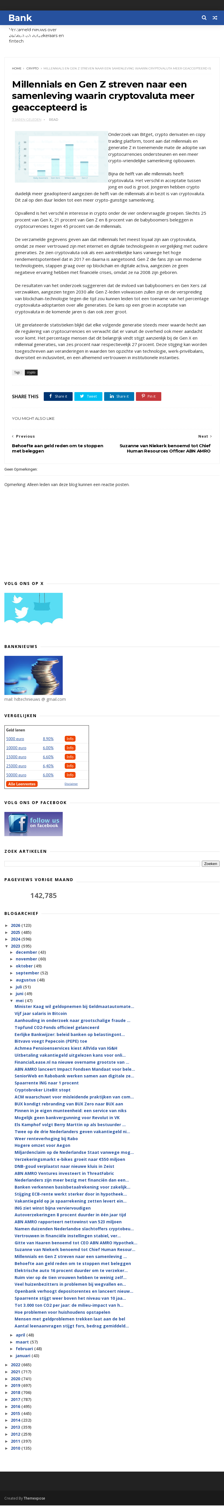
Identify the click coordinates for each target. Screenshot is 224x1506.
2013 (16, 1428)
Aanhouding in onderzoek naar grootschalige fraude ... (72, 1021)
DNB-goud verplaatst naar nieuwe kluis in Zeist (64, 1167)
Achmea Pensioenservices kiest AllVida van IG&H (66, 1049)
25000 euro (16, 766)
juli (19, 987)
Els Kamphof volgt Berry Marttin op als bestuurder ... (70, 1125)
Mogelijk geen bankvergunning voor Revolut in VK (67, 1118)
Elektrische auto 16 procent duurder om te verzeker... (71, 1271)
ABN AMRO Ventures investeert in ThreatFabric (64, 1174)
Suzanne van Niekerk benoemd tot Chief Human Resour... (75, 1250)
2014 (16, 1421)
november (27, 959)
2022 (16, 1365)
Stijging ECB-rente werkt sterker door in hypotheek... (71, 1195)
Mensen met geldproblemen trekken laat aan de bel (70, 1319)
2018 (16, 1393)
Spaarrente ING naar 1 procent (47, 1083)
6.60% (48, 757)
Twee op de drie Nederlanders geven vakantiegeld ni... (72, 1132)
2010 (16, 1448)
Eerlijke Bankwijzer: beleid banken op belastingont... (70, 1035)
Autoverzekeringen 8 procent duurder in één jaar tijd (70, 1215)
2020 (16, 1379)
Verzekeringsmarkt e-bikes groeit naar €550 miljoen (70, 1160)
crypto (32, 69)
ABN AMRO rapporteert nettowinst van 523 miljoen (68, 1222)
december (27, 952)
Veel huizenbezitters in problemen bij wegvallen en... (70, 1285)
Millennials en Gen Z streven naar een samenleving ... (71, 1257)
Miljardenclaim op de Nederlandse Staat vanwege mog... (74, 1153)
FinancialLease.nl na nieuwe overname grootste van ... (72, 1063)
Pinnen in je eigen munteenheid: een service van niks (71, 1111)
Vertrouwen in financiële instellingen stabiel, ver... (68, 1236)
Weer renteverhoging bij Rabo (46, 1139)
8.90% (48, 739)
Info (70, 739)
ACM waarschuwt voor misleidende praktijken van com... (74, 1097)
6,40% (48, 766)
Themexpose (34, 1498)
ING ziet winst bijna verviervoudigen (53, 1208)
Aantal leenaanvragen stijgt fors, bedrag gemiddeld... (72, 1326)
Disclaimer (71, 784)
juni (20, 994)
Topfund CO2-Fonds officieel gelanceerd (57, 1028)
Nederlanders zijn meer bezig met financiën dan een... (72, 1181)
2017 (16, 1400)
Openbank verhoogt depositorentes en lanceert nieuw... (74, 1292)
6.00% (48, 748)
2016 (16, 1407)
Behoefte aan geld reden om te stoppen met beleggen (73, 1264)
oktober (25, 966)
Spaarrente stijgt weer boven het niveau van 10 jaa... (70, 1299)
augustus (26, 980)
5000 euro (15, 739)
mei (20, 1001)
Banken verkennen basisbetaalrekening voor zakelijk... (72, 1188)
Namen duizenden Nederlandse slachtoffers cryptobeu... (74, 1229)
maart (23, 1342)
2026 (16, 926)
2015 (16, 1414)
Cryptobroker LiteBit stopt (43, 1090)
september (28, 973)
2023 (16, 947)
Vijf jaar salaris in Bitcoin (41, 1014)
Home (17, 69)
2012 (16, 1435)
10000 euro (16, 748)
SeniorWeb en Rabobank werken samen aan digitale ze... (74, 1076)
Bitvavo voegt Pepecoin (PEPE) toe (51, 1042)
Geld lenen (15, 730)
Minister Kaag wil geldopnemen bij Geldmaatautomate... (74, 1007)
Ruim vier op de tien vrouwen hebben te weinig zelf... (71, 1278)
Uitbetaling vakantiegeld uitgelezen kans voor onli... (70, 1056)
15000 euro (16, 757)
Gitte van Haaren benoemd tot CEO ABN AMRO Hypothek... (76, 1243)
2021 (16, 1372)
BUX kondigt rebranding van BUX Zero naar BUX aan (69, 1104)
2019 (16, 1386)
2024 (16, 940)
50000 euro (16, 775)
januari (24, 1356)
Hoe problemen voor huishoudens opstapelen (62, 1312)
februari (25, 1349)
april (21, 1336)
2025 (16, 933)
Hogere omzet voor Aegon (42, 1146)
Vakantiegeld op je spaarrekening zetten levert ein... (71, 1202)
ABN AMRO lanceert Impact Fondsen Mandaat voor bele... (75, 1069)
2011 (16, 1442)
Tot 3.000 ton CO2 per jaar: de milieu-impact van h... (69, 1305)
